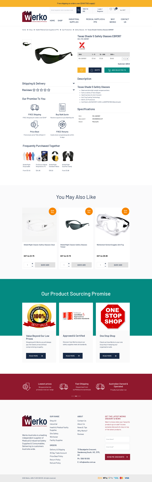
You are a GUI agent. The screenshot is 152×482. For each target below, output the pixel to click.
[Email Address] (117, 447)
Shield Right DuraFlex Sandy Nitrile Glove (67, 166)
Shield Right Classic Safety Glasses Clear (39, 245)
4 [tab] (78, 397)
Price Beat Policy (56, 456)
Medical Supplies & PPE (95, 20)
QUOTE (95, 70)
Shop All (53, 421)
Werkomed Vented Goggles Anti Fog (110, 245)
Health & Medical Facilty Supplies (59, 428)
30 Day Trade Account (58, 453)
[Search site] (78, 10)
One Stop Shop (107, 335)
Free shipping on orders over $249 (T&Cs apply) (76, 3)
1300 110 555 (85, 10)
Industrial (53, 424)
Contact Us (125, 20)
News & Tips (82, 427)
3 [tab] (76, 397)
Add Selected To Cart (117, 71)
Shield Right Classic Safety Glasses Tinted (73, 246)
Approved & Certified (74, 335)
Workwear (54, 437)
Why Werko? (82, 431)
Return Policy (55, 460)
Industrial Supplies (74, 20)
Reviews (36, 90)
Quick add (45, 265)
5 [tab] (80, 397)
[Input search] (63, 10)
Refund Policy (55, 463)
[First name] (117, 439)
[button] (110, 9)
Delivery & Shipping (57, 449)
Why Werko (113, 20)
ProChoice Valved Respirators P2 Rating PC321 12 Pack (41, 167)
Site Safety (54, 433)
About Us (81, 424)
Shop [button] (60, 20)
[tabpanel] (39, 386)
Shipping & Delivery (33, 83)
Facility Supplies (56, 440)
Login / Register (100, 10)
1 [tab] (73, 397)
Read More (36, 356)
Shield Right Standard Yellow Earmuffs (54, 166)
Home (52, 20)
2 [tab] (75, 397)
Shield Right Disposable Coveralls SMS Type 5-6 (27, 167)
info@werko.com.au (87, 462)
